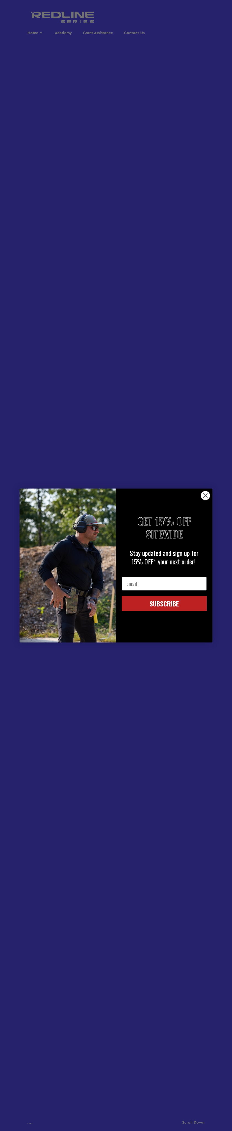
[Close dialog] (205, 495)
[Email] (164, 584)
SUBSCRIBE (164, 603)
